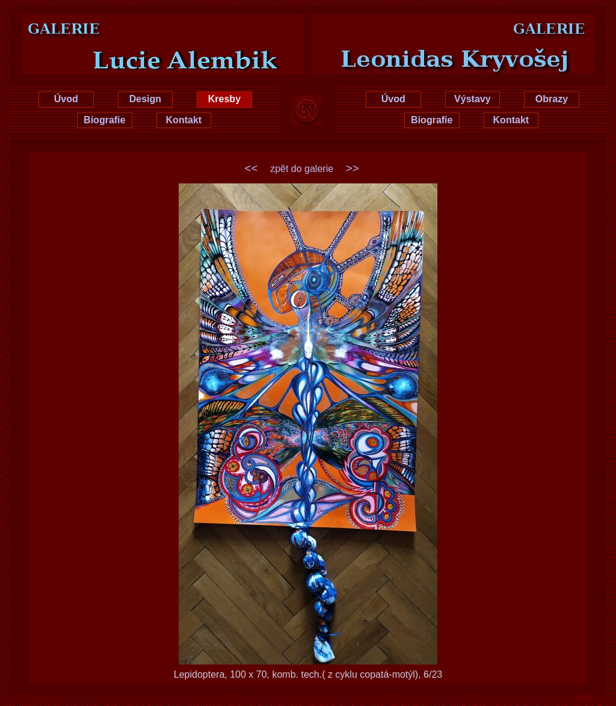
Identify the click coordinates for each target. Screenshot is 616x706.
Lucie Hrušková (144, 25)
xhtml (584, 697)
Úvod (66, 99)
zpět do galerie (301, 169)
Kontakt (184, 120)
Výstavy (472, 99)
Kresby (224, 99)
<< (251, 168)
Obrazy (551, 99)
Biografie (104, 120)
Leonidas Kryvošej (472, 25)
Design (145, 99)
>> (352, 168)
